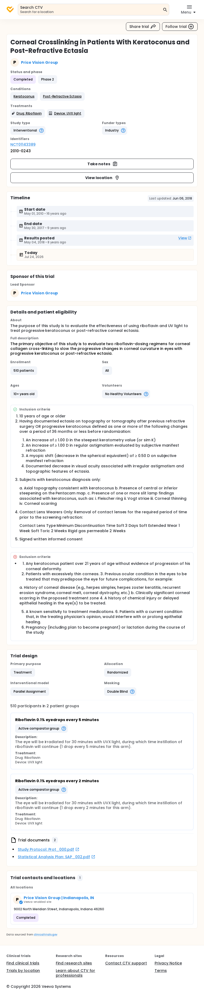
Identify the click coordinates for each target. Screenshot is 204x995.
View (185, 238)
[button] (24, 96)
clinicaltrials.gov (45, 935)
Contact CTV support (126, 963)
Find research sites (74, 963)
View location (102, 177)
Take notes (102, 164)
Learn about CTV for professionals (75, 973)
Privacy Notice (168, 963)
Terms (161, 970)
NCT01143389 (23, 144)
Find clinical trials (22, 963)
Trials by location (23, 970)
